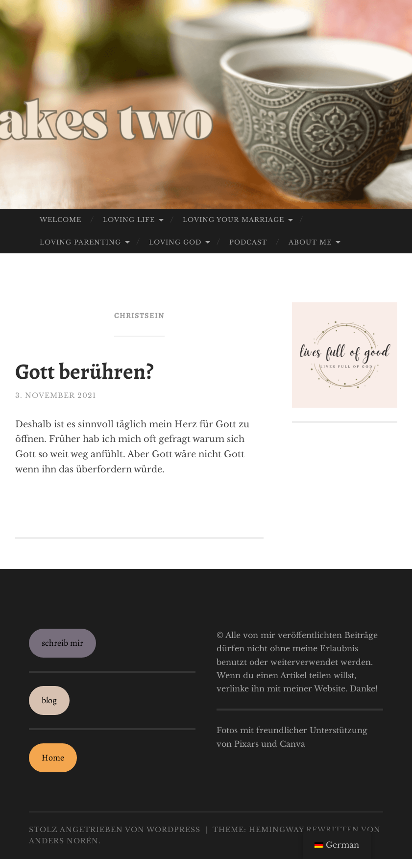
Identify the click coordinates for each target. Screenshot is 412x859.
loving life (129, 220)
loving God (175, 242)
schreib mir (62, 643)
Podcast (248, 242)
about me (310, 242)
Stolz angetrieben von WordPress (114, 829)
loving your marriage (233, 220)
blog (49, 700)
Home (53, 757)
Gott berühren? (84, 371)
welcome (60, 220)
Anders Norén (63, 840)
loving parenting (80, 242)
